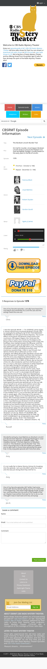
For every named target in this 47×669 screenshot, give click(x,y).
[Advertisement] (23, 84)
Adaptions (12, 114)
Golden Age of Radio (12, 620)
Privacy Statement (23, 585)
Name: (3, 514)
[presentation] (19, 550)
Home (10, 107)
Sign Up (35, 607)
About (23, 573)
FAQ (23, 576)
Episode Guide (23, 107)
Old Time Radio (20, 618)
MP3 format (28, 52)
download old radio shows (12, 52)
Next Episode (36, 137)
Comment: (5, 531)
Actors (37, 107)
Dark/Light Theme (23, 588)
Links (36, 114)
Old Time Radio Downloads (19, 643)
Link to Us (23, 582)
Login (40, 3)
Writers (25, 114)
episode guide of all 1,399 (22, 49)
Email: (17, 522)
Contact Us (23, 579)
